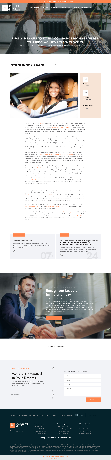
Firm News (61, 415)
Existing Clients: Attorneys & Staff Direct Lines (55, 438)
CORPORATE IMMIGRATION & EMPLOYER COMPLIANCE (25, 391)
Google (14, 431)
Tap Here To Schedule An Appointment (55, 457)
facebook (83, 108)
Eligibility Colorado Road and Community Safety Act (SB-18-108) (55, 154)
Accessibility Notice (19, 451)
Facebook (10, 431)
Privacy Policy (28, 451)
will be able (39, 168)
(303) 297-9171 (86, 7)
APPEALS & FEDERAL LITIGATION (21, 368)
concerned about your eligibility (65, 211)
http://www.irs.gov (37, 196)
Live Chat (54, 7)
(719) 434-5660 (65, 431)
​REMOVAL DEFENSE (15, 398)
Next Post (64, 235)
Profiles (12, 415)
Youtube (20, 431)
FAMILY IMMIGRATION (16, 395)
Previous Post (19, 235)
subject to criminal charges (32, 206)
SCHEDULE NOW (53, 318)
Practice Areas (22, 415)
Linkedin (17, 431)
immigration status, (78, 215)
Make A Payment (35, 7)
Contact (69, 415)
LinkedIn (87, 108)
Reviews (47, 415)
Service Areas (33, 415)
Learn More (14, 251)
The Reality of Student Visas (22, 241)
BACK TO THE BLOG (54, 265)
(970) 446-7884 (87, 431)
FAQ (41, 415)
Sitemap (96, 450)
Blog (54, 415)
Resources (90, 450)
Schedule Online (65, 7)
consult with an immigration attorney (56, 206)
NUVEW (12, 451)
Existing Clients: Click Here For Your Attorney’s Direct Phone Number (55, 1)
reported (42, 123)
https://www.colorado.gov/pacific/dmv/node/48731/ (39, 194)
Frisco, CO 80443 (83, 429)
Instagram (23, 431)
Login (46, 7)
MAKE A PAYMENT (92, 415)
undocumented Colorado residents (61, 127)
